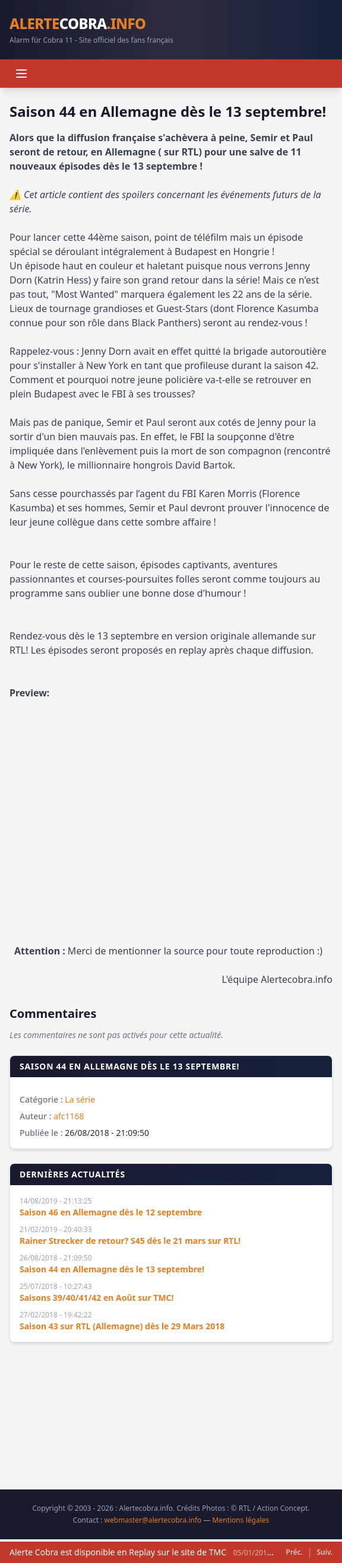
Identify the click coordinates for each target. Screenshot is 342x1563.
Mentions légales (241, 1520)
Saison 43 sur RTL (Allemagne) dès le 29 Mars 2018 (122, 1326)
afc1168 (68, 1116)
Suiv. (324, 1552)
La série (80, 1099)
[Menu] (21, 73)
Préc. (294, 1552)
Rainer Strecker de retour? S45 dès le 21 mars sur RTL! (130, 1240)
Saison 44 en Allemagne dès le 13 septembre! (112, 1269)
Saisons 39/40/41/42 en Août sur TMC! (97, 1297)
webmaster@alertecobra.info (153, 1520)
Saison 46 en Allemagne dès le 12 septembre (111, 1212)
